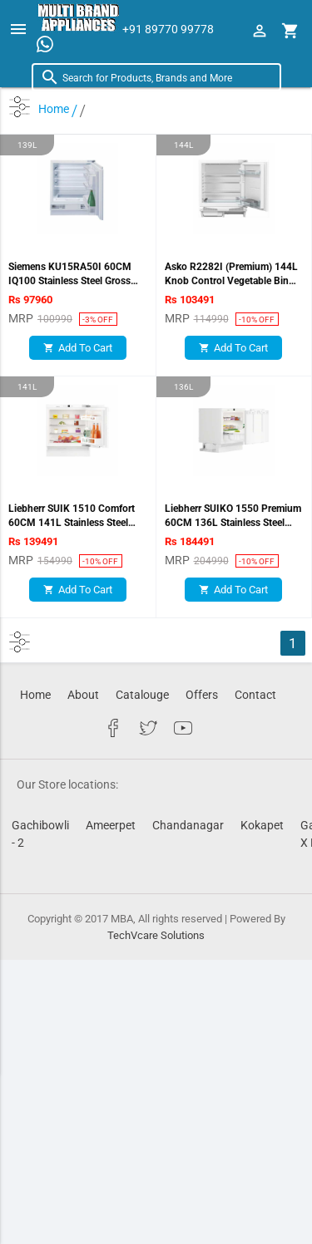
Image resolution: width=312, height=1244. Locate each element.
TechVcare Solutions (156, 935)
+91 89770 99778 (168, 29)
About (83, 694)
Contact (255, 694)
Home (35, 694)
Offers (202, 694)
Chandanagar (188, 825)
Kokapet (262, 825)
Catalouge (142, 694)
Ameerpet (111, 825)
